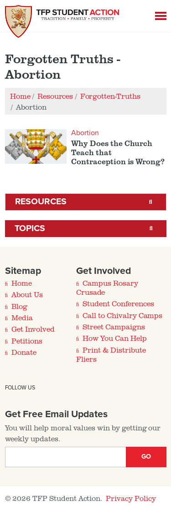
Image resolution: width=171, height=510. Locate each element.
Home (21, 283)
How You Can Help (114, 338)
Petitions (26, 341)
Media (22, 318)
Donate (23, 352)
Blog (19, 306)
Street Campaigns (114, 327)
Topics (30, 228)
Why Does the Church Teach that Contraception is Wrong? (118, 152)
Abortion (85, 132)
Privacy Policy (130, 498)
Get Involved (32, 329)
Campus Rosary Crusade (107, 287)
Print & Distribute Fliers (111, 354)
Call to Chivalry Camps (122, 315)
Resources (41, 201)
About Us (27, 294)
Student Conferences (118, 303)
